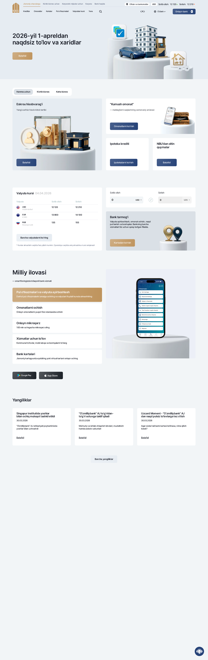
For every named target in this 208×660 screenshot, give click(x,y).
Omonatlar (38, 11)
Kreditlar (26, 11)
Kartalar (49, 11)
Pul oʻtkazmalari (62, 11)
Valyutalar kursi (79, 11)
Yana (91, 11)
